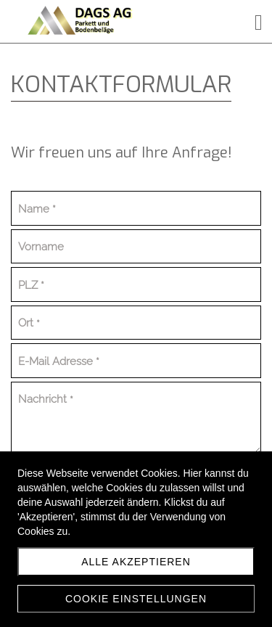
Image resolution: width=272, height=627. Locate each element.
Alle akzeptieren (136, 561)
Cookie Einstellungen (136, 599)
